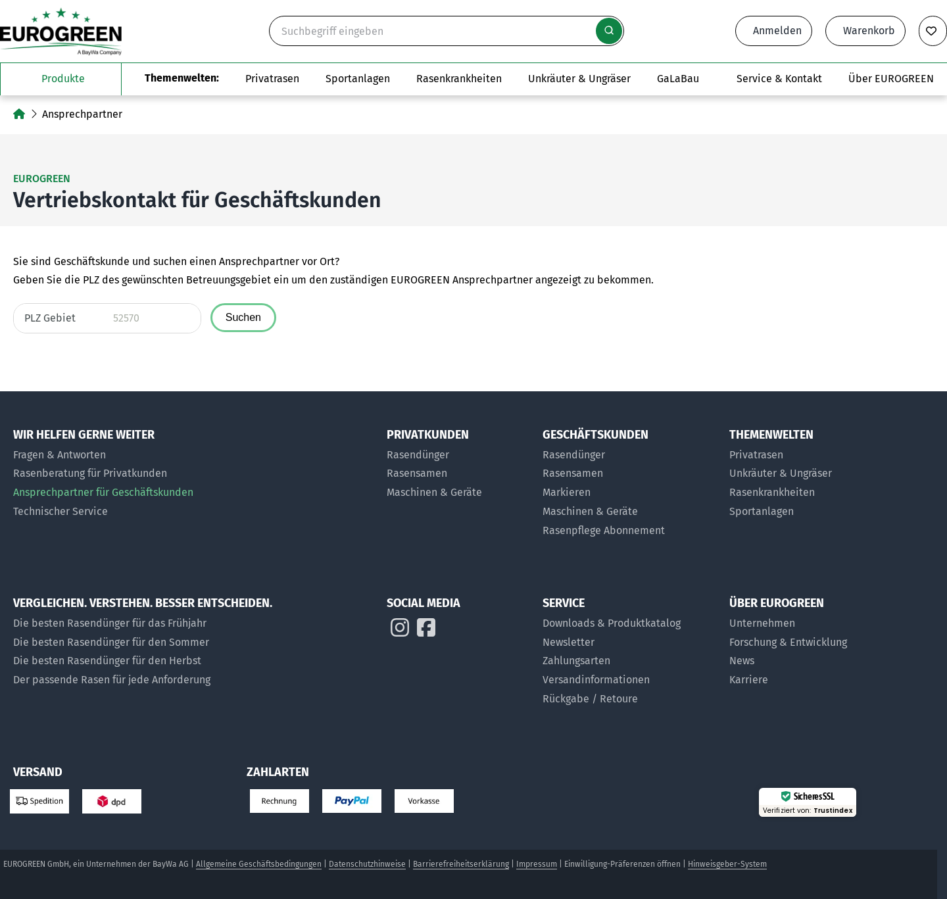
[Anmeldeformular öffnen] (773, 31)
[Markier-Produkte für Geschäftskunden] (629, 492)
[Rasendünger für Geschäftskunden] (629, 455)
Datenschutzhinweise (367, 864)
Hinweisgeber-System (727, 864)
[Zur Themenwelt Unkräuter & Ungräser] (579, 79)
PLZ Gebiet (50, 318)
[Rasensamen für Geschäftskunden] (629, 473)
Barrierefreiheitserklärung (461, 864)
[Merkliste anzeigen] (933, 31)
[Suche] (446, 31)
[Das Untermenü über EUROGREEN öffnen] (891, 79)
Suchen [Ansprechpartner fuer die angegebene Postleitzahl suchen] (243, 317)
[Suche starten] (609, 31)
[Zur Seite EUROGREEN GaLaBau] (678, 79)
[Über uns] (800, 623)
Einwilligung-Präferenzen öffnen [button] (622, 864)
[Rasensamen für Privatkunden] (458, 473)
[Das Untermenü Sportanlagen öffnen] (357, 79)
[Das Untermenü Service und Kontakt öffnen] (779, 79)
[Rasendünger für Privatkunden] (458, 455)
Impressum (536, 864)
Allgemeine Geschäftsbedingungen (259, 864)
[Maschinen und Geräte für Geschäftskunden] (629, 512)
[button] (897, 850)
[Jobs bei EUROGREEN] (800, 680)
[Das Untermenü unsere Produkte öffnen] (61, 79)
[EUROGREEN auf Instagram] (400, 630)
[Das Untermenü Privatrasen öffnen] (272, 79)
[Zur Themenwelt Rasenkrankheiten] (459, 79)
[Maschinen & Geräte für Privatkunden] (458, 492)
